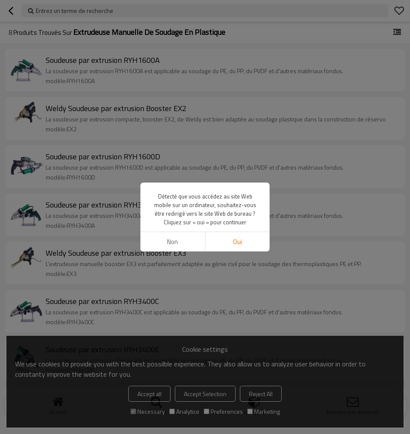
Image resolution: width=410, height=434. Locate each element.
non (172, 242)
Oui (237, 242)
